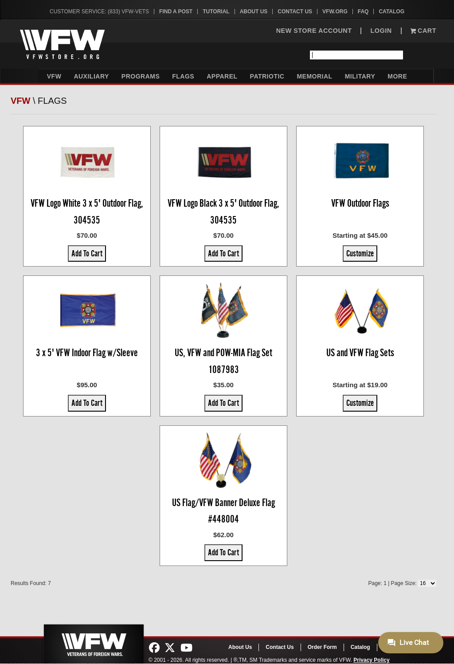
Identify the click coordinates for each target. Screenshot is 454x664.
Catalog (391, 11)
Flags (183, 76)
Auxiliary (91, 76)
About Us (254, 11)
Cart (423, 31)
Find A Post (175, 11)
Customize (360, 253)
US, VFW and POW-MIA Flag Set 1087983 (223, 361)
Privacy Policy (371, 660)
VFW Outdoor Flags (360, 203)
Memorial (314, 76)
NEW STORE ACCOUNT (314, 31)
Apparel (222, 76)
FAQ (363, 11)
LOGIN (380, 31)
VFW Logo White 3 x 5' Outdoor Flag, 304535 (87, 211)
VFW (54, 76)
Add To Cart (86, 253)
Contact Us (295, 11)
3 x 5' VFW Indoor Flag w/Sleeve (87, 352)
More (397, 76)
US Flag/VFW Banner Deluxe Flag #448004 (223, 511)
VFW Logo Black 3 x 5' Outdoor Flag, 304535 (223, 211)
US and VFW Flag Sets (360, 352)
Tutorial (216, 11)
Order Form (322, 647)
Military (360, 76)
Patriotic (267, 76)
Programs (140, 76)
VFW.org (335, 11)
